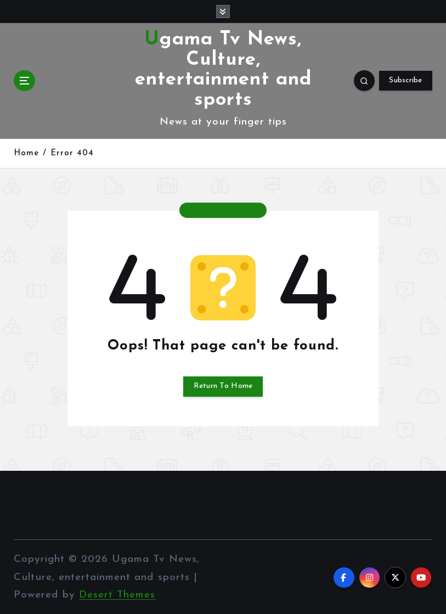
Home (26, 153)
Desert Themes (117, 593)
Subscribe (405, 79)
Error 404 (72, 153)
